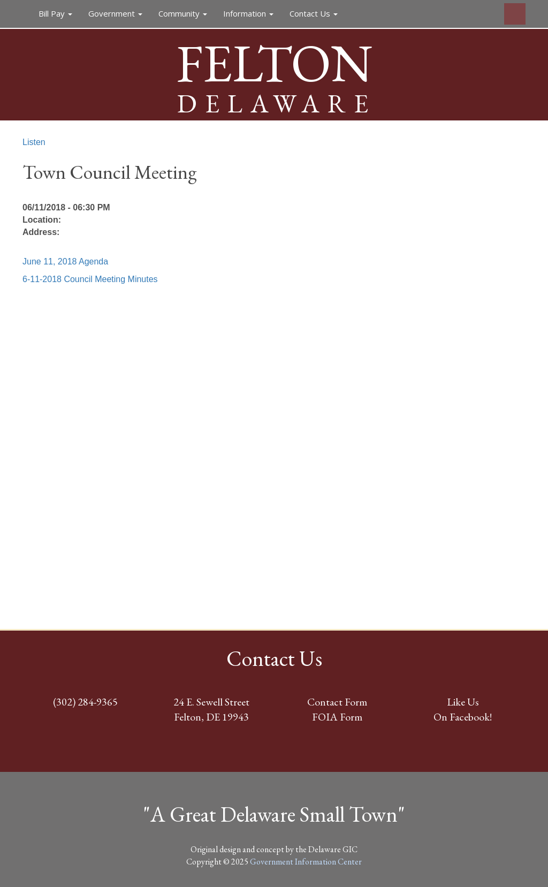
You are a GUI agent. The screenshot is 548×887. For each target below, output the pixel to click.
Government (115, 13)
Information (248, 13)
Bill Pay (55, 13)
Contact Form (337, 702)
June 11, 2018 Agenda (65, 261)
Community (182, 13)
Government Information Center (306, 861)
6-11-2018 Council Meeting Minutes (90, 279)
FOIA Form (337, 717)
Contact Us (314, 13)
